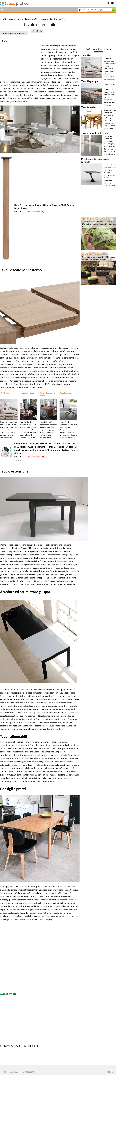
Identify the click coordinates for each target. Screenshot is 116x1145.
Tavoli (4, 40)
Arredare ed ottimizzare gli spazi (26, 592)
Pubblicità (109, 1072)
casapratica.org (15, 19)
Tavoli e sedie (41, 19)
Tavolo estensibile (14, 471)
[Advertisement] (27, 16)
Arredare (29, 19)
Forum (82, 10)
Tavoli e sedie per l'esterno (21, 270)
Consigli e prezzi (13, 789)
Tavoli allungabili (13, 736)
